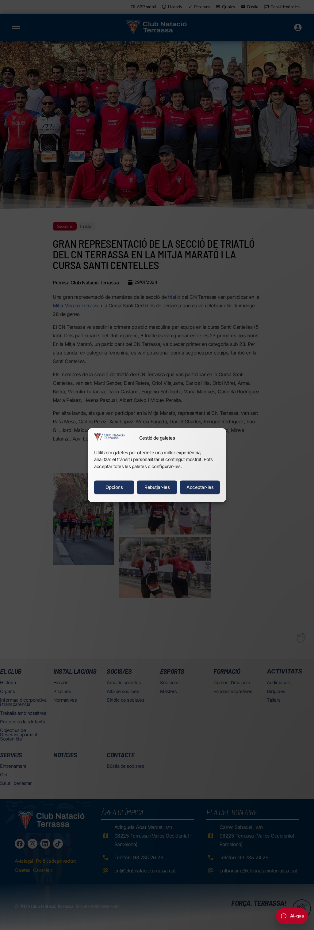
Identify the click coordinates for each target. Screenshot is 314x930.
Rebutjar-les (157, 487)
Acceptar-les (199, 487)
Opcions (114, 487)
